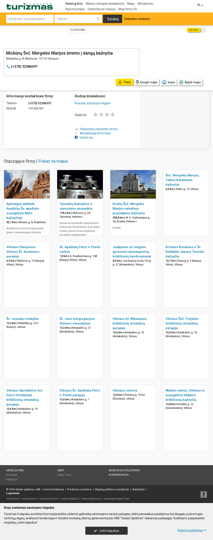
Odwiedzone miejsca (101, 9)
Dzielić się (84, 137)
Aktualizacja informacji (93, 133)
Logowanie (12, 493)
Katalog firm (74, 3)
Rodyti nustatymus (192, 530)
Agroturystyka (74, 9)
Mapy (131, 3)
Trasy (68, 474)
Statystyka (138, 489)
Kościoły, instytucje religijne (93, 103)
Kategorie (11, 479)
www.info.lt (13, 498)
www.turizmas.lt (48, 498)
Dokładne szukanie (137, 19)
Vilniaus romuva (125, 390)
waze (168, 82)
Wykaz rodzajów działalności (105, 3)
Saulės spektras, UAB (27, 489)
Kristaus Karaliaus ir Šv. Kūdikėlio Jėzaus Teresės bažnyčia (185, 251)
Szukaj (113, 19)
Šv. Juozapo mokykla (22, 319)
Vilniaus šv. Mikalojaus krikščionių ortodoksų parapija (130, 323)
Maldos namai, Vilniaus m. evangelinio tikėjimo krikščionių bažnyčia (185, 395)
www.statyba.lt (69, 498)
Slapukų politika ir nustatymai (112, 489)
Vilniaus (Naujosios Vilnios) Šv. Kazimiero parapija (22, 251)
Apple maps (190, 82)
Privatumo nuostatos (79, 489)
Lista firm (77, 30)
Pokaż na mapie (53, 161)
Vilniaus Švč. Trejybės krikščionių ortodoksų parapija (182, 323)
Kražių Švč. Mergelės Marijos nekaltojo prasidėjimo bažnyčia (129, 208)
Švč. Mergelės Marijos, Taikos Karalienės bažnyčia (182, 180)
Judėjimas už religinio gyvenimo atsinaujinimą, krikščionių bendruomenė (132, 251)
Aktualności (145, 3)
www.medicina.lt (91, 498)
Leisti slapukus (106, 530)
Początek (11, 474)
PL (200, 5)
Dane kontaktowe (54, 489)
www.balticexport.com (117, 498)
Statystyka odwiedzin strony (96, 129)
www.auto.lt (29, 498)
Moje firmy (127, 9)
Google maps (147, 82)
